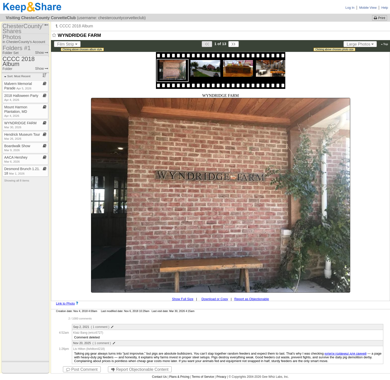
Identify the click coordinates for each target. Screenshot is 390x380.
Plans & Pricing (179, 377)
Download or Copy (214, 299)
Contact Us (159, 377)
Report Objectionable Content (139, 369)
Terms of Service (203, 377)
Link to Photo (65, 303)
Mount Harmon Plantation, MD (15, 111)
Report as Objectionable (251, 299)
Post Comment (82, 369)
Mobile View (368, 7)
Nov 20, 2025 (94, 343)
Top (384, 44)
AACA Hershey (15, 159)
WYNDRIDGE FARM (20, 125)
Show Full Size (183, 299)
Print (379, 18)
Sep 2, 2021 (93, 327)
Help (384, 7)
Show (41, 53)
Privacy (221, 377)
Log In (349, 7)
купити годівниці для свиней (346, 353)
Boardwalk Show (17, 148)
